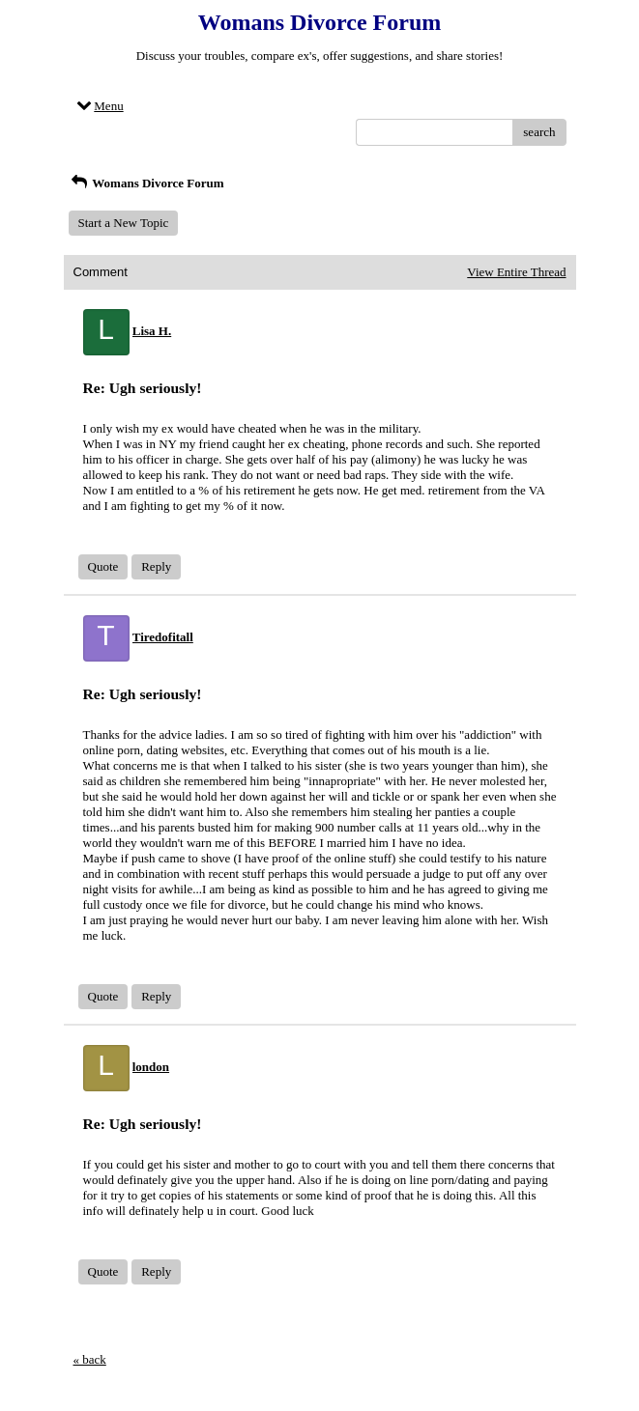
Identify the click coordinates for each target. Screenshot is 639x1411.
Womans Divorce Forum (146, 183)
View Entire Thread (516, 272)
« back (89, 1359)
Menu (98, 106)
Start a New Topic (123, 222)
